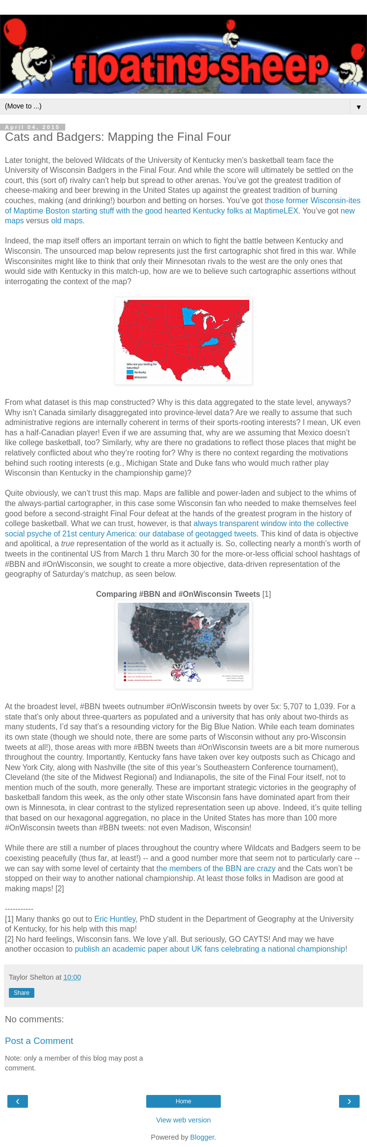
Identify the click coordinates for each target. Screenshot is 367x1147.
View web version (183, 1120)
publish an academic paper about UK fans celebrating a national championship (210, 949)
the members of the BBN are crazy (216, 868)
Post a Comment (39, 1041)
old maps (66, 220)
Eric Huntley (114, 919)
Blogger (202, 1137)
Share (21, 992)
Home (183, 1101)
